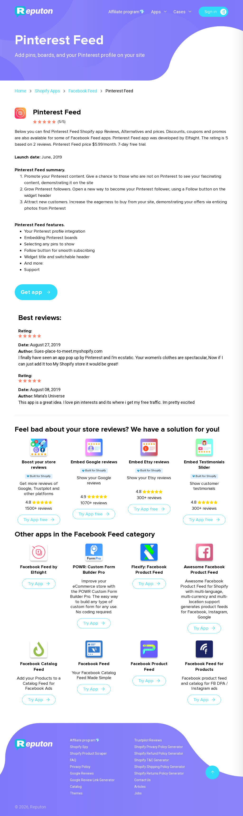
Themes (76, 793)
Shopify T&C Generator (151, 760)
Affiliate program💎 (126, 11)
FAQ (73, 760)
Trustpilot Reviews (148, 740)
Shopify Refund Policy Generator (158, 753)
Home (20, 90)
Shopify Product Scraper (88, 753)
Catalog (76, 787)
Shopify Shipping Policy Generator (159, 767)
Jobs (138, 793)
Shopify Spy (79, 747)
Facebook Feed (83, 90)
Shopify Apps (47, 90)
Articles (140, 787)
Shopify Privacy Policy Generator (158, 747)
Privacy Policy (80, 767)
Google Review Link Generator (92, 780)
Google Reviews (82, 773)
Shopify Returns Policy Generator (159, 773)
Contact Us (142, 780)
